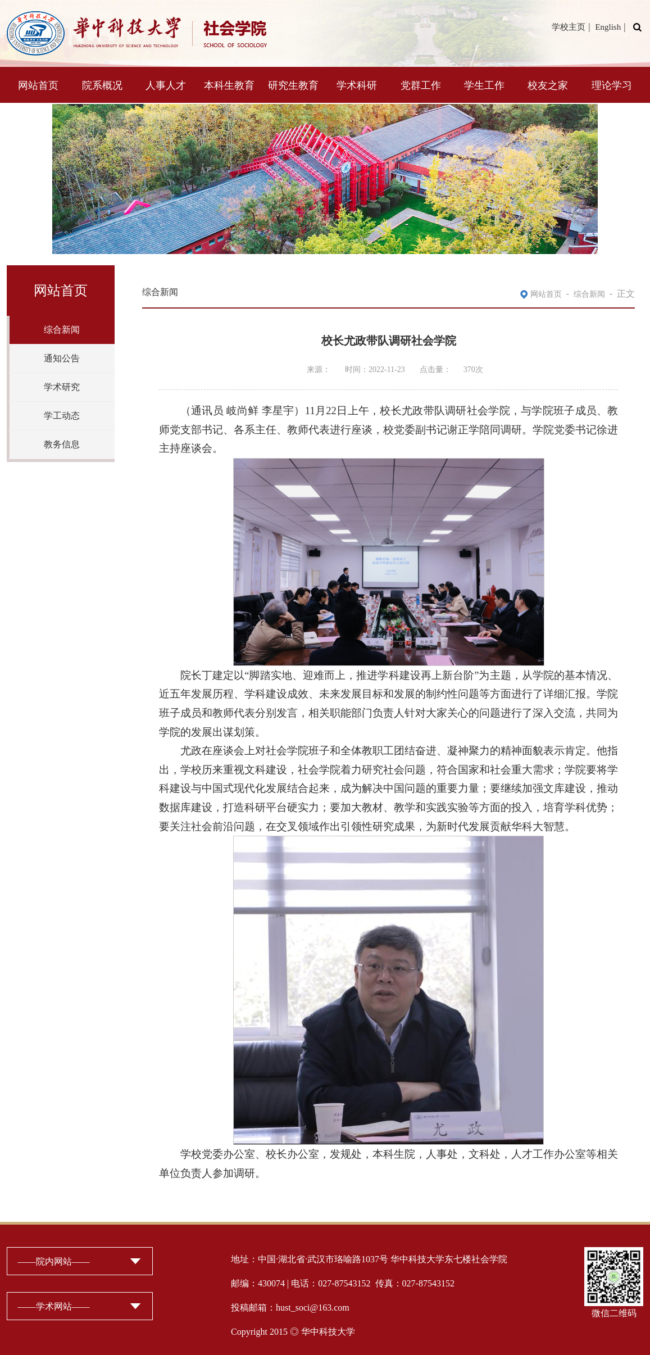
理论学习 (612, 85)
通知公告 (62, 358)
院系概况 (102, 85)
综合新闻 (62, 329)
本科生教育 (229, 85)
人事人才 (166, 85)
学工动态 (62, 415)
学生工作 (484, 85)
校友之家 (548, 85)
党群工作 (421, 85)
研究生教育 (293, 85)
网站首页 (38, 85)
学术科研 (357, 85)
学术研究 (62, 387)
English (608, 26)
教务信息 (62, 444)
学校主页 (568, 26)
